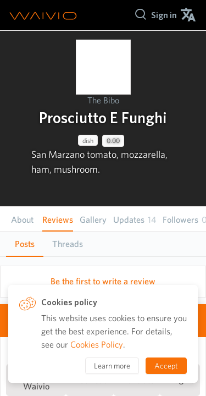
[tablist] (103, 244)
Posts (25, 244)
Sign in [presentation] (164, 15)
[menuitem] (164, 15)
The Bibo (103, 100)
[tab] (24, 244)
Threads (67, 244)
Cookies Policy (96, 344)
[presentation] (103, 67)
